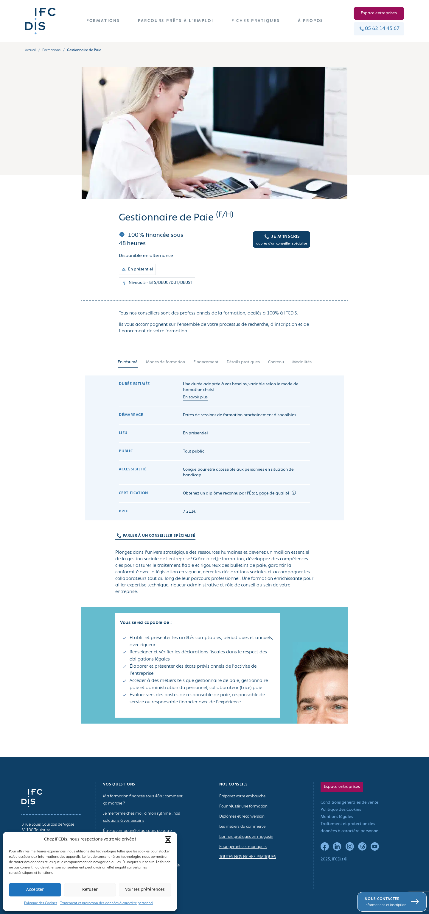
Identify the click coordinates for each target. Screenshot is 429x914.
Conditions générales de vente (349, 802)
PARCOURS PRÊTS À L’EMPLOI (176, 21)
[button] (168, 840)
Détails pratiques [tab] (243, 362)
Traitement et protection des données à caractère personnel (106, 903)
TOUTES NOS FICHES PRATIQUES (247, 857)
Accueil (30, 50)
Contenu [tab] (276, 362)
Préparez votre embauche (242, 796)
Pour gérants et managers (243, 847)
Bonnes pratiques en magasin (246, 837)
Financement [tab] (205, 362)
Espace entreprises (379, 13)
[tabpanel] (214, 554)
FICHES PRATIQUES (255, 21)
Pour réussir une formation (243, 806)
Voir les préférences (145, 890)
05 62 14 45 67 (379, 28)
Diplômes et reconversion (242, 816)
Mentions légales (337, 817)
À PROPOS (310, 21)
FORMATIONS (103, 21)
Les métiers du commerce (242, 826)
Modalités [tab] (302, 362)
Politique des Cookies (40, 903)
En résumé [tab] (128, 362)
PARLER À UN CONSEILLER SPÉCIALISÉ (152, 535)
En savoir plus (195, 397)
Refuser (90, 890)
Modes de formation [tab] (165, 362)
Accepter (35, 890)
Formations (51, 50)
